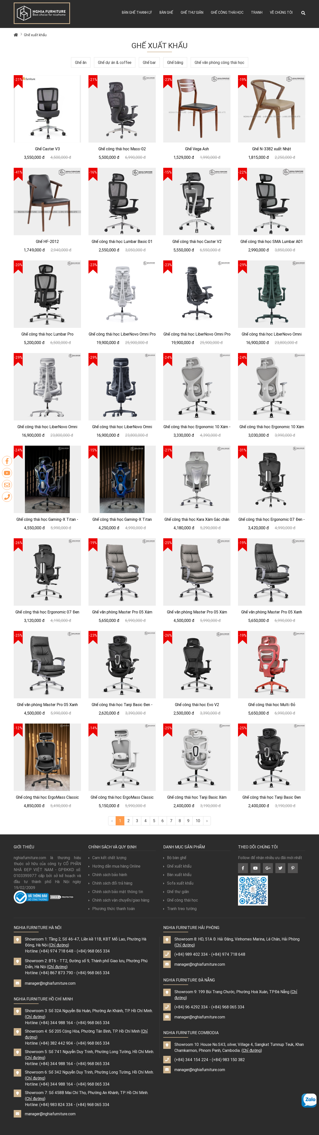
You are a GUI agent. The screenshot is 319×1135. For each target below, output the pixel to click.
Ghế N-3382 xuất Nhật (271, 148)
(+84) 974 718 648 (56, 950)
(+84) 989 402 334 (191, 954)
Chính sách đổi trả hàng (110, 883)
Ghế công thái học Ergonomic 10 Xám (271, 426)
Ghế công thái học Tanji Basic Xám (197, 797)
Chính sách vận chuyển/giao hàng (118, 900)
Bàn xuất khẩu (177, 874)
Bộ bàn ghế (174, 857)
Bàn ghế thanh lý (137, 12)
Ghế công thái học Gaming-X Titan (122, 519)
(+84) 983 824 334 (56, 1104)
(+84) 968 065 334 (93, 950)
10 (198, 820)
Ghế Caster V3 (47, 148)
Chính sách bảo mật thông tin (115, 891)
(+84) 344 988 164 (56, 1022)
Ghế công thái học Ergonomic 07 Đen (47, 611)
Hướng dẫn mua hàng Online (114, 866)
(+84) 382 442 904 (56, 1043)
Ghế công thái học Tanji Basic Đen (271, 797)
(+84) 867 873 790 (56, 972)
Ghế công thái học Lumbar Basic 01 (122, 241)
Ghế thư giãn (192, 12)
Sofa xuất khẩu (178, 883)
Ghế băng (175, 62)
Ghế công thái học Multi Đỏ (271, 704)
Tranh (256, 12)
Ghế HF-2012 (47, 241)
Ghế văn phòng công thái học (219, 62)
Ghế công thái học (227, 12)
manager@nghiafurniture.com (50, 983)
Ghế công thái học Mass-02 (122, 148)
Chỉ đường (59, 945)
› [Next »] (207, 820)
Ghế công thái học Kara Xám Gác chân (196, 519)
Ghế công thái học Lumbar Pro (47, 334)
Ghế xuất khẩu (35, 35)
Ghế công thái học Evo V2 (197, 704)
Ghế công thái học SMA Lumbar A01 (271, 241)
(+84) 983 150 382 (228, 1059)
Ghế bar (149, 62)
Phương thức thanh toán (111, 908)
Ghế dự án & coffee (114, 62)
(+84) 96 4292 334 (191, 1006)
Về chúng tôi (281, 12)
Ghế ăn (80, 62)
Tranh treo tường (180, 908)
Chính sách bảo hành (107, 874)
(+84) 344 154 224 (191, 1059)
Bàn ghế (166, 12)
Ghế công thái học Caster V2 (197, 241)
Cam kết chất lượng (107, 857)
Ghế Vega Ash (197, 148)
